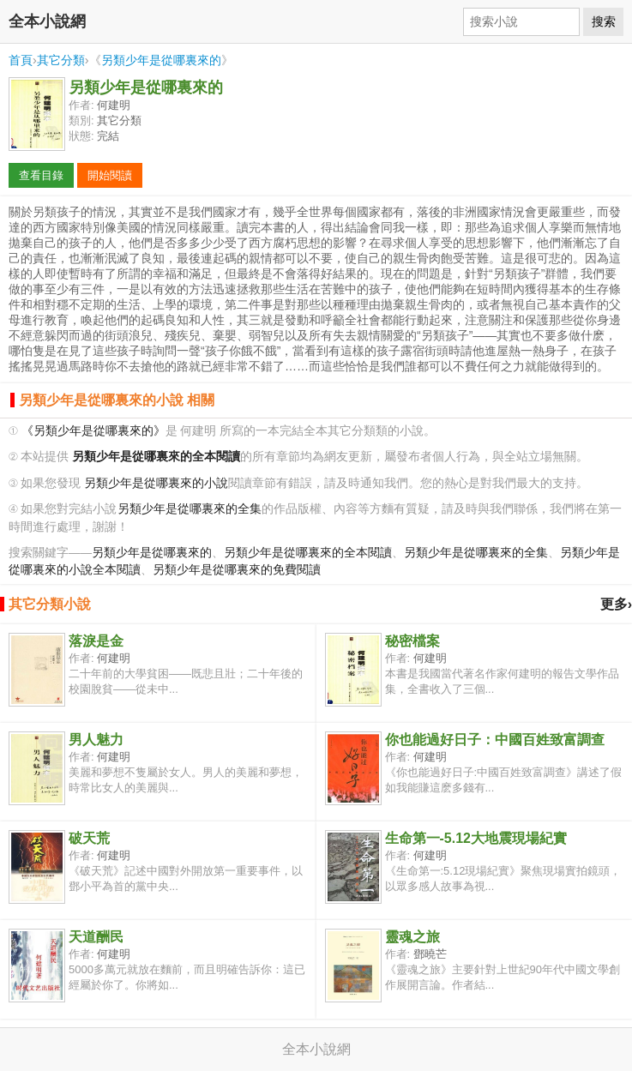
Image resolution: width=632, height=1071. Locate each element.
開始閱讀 (109, 175)
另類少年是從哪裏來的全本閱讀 (308, 552)
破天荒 (89, 838)
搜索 (604, 21)
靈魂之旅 (412, 937)
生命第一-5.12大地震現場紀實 (476, 838)
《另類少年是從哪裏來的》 (93, 430)
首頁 (21, 60)
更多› (616, 604)
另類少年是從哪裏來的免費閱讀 (237, 569)
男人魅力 (96, 739)
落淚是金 (96, 641)
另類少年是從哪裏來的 (161, 60)
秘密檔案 (412, 641)
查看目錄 (41, 175)
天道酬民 (96, 937)
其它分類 (61, 60)
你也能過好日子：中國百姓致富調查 (495, 739)
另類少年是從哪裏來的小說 (156, 483)
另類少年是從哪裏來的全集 (189, 508)
